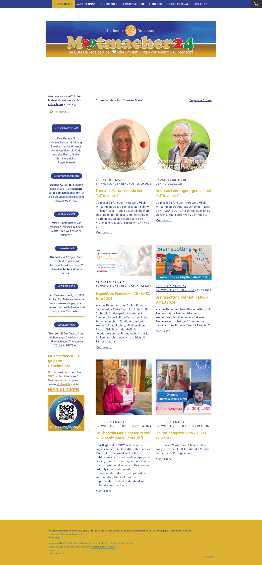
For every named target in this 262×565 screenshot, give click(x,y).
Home (52, 550)
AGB (63, 543)
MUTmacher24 (66, 214)
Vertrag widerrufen (103, 546)
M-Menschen (108, 4)
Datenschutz (55, 546)
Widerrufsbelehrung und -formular (84, 543)
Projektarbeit (66, 248)
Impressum (54, 543)
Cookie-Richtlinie (70, 546)
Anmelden (208, 556)
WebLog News (66, 324)
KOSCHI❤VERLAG (178, 4)
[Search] (66, 112)
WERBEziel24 (66, 286)
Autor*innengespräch (66, 175)
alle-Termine (86, 4)
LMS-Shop (200, 4)
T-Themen (155, 4)
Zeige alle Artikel (200, 100)
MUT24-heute (63, 4)
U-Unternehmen (133, 4)
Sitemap (85, 546)
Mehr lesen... (104, 232)
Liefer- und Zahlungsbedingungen (65, 534)
